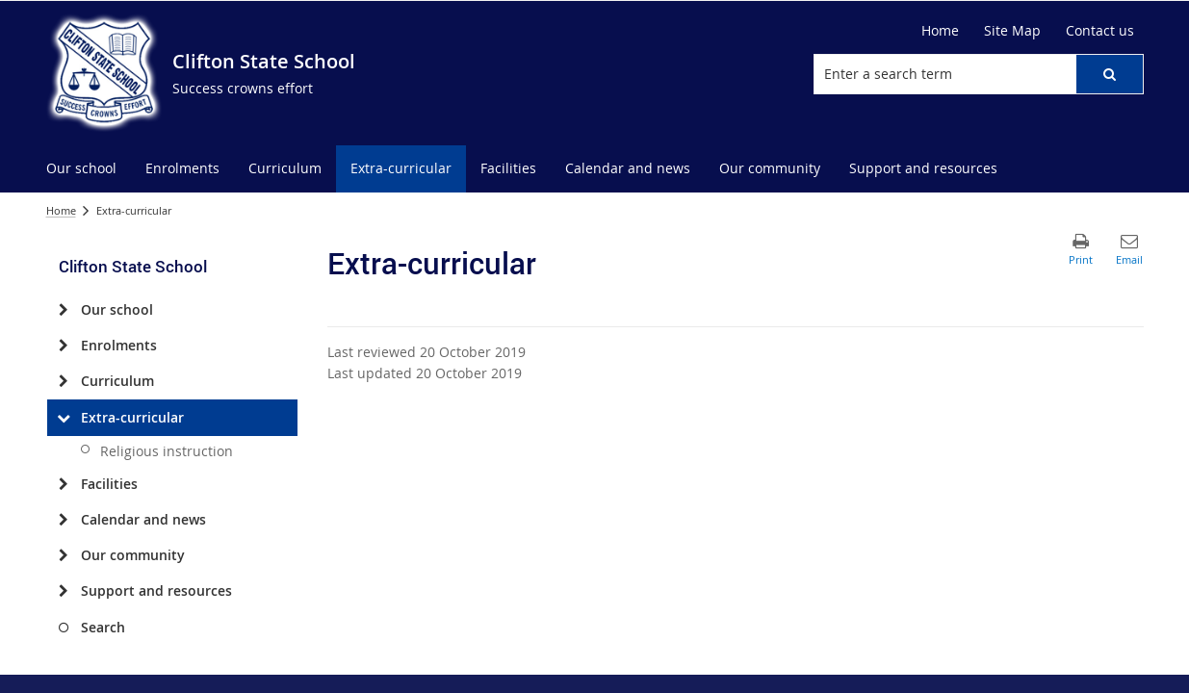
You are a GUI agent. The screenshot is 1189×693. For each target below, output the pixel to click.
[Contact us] (1100, 30)
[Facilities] (64, 484)
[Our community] (64, 555)
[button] (1109, 74)
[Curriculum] (64, 381)
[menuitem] (81, 168)
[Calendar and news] (64, 519)
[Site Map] (1012, 30)
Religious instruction (166, 451)
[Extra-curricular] (64, 417)
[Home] (940, 30)
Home (61, 210)
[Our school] (64, 310)
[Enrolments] (64, 345)
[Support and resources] (64, 591)
